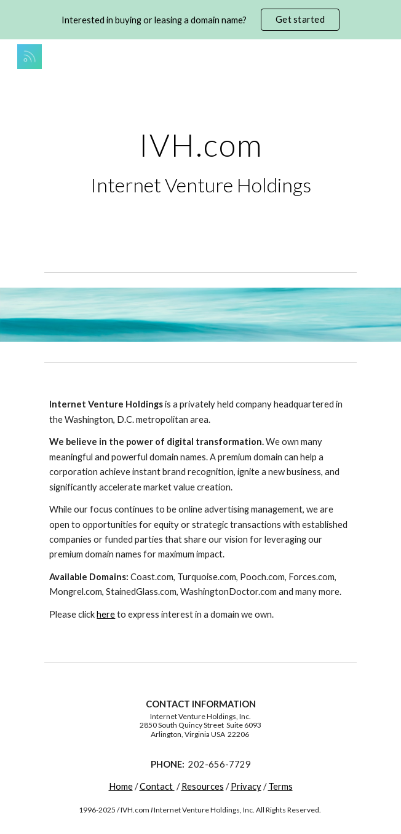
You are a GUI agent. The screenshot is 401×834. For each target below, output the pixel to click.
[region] (200, 19)
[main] (200, 163)
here (106, 614)
